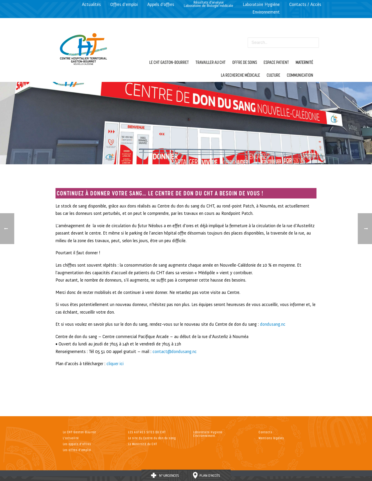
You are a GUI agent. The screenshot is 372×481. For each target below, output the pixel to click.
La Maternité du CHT (143, 444)
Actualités (91, 4)
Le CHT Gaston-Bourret (79, 432)
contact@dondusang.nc (175, 351)
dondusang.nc (272, 324)
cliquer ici (115, 363)
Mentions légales (271, 438)
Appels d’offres (160, 4)
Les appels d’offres (77, 444)
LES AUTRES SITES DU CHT (147, 432)
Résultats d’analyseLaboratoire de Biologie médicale (208, 4)
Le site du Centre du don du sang (152, 438)
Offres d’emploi (124, 4)
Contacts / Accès (305, 4)
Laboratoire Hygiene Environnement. (208, 434)
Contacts (265, 432)
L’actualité (71, 438)
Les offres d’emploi (77, 450)
